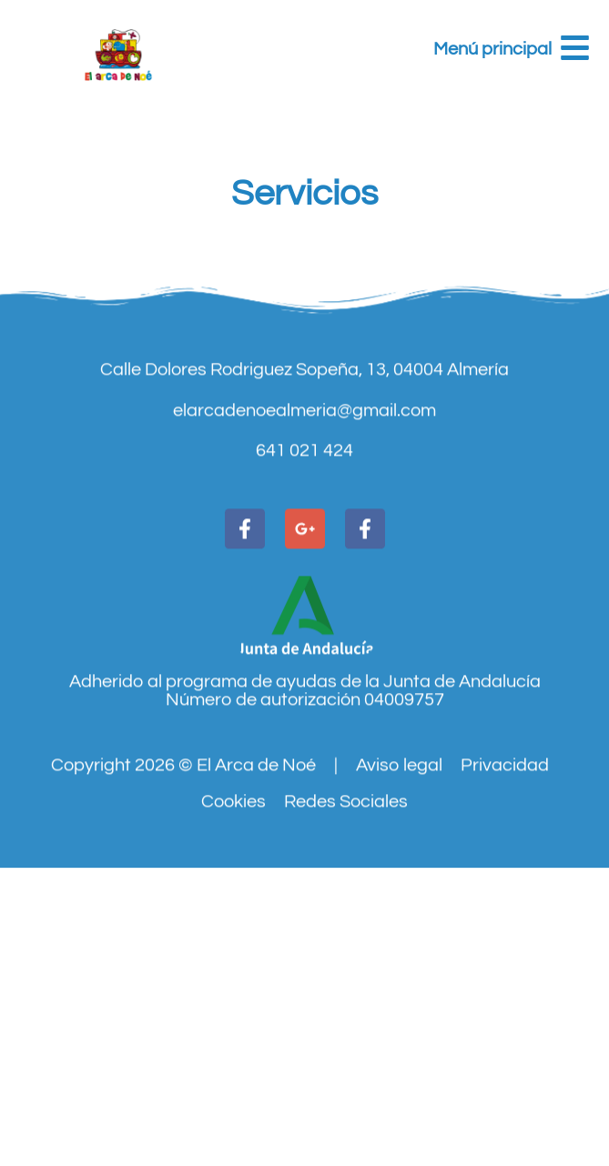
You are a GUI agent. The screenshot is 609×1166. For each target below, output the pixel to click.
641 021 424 (304, 497)
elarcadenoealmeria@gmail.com (304, 456)
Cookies (233, 848)
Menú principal (492, 49)
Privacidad (505, 812)
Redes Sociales (346, 848)
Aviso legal (399, 812)
